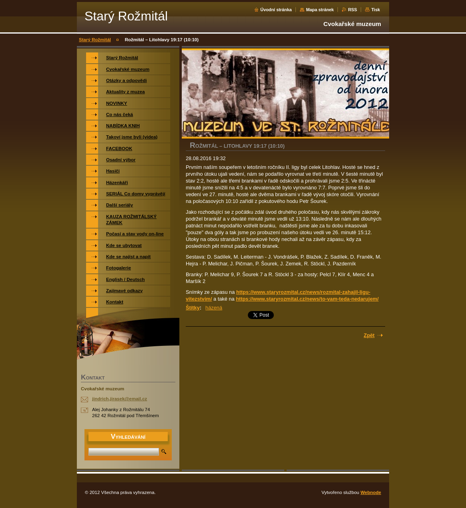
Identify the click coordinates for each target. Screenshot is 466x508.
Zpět (369, 335)
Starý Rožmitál (95, 39)
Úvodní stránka (276, 9)
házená (213, 308)
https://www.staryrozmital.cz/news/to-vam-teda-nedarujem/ (307, 299)
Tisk (375, 9)
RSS (352, 9)
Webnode (370, 492)
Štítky (193, 308)
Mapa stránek (320, 9)
